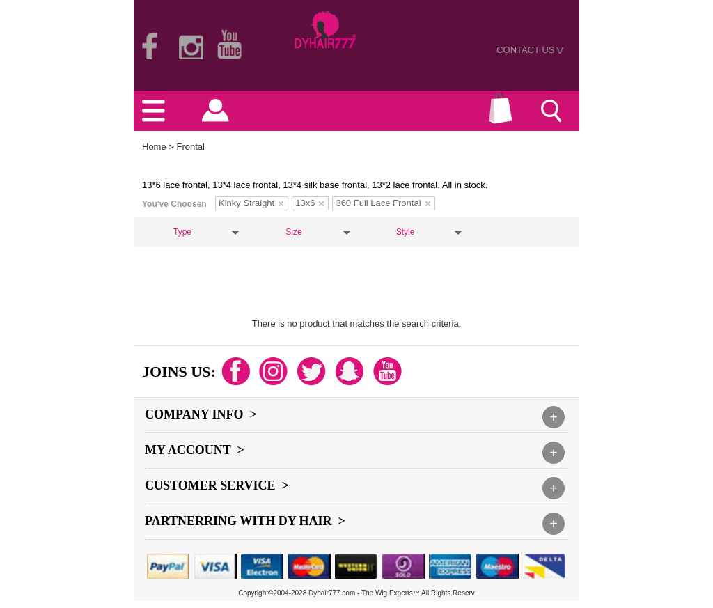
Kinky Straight (251, 203)
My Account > (194, 450)
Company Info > (201, 414)
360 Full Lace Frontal (383, 203)
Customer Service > (217, 485)
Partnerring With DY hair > (245, 521)
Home (154, 146)
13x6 (309, 203)
